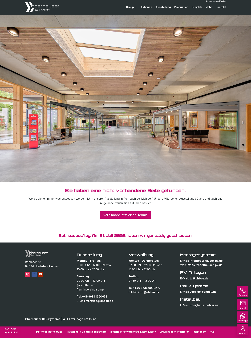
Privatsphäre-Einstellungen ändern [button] (86, 331)
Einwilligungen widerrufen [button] (174, 331)
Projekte (197, 7)
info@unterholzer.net (205, 305)
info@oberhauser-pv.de (206, 260)
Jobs (209, 7)
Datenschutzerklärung (49, 331)
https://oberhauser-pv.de (205, 265)
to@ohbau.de (199, 278)
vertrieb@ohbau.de (99, 300)
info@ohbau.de (148, 292)
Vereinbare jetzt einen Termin (125, 215)
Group (130, 7)
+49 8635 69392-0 (147, 288)
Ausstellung (163, 7)
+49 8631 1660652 (94, 296)
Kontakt (221, 7)
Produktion (181, 7)
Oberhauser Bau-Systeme (43, 319)
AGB (212, 331)
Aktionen (146, 7)
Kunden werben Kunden (216, 1)
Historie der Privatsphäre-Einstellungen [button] (133, 331)
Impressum (199, 331)
